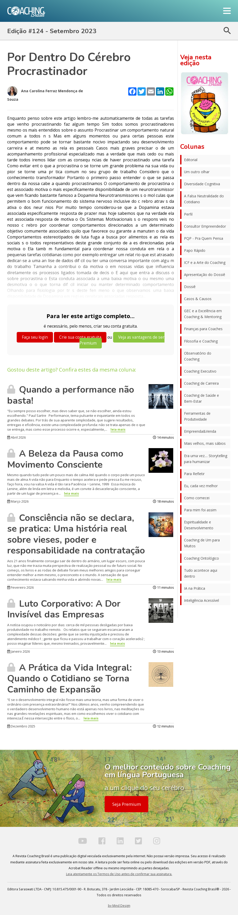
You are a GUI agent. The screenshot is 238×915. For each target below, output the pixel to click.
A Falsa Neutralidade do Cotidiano (204, 198)
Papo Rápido (194, 250)
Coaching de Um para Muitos (202, 543)
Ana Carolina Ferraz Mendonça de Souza (45, 94)
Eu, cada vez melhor (201, 485)
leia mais (118, 429)
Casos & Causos (198, 298)
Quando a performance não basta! (70, 395)
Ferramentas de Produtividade (197, 416)
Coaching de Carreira (201, 383)
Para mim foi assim (200, 509)
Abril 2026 (16, 437)
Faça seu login (35, 337)
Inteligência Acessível (201, 600)
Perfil (188, 214)
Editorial (190, 159)
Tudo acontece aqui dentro (200, 573)
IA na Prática (194, 588)
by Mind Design (119, 905)
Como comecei (196, 497)
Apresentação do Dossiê (204, 274)
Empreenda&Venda (200, 431)
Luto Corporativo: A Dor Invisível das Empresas (64, 609)
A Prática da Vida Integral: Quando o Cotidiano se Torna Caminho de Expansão (69, 678)
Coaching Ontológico (201, 558)
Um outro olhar (196, 171)
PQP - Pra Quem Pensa (203, 238)
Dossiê (190, 286)
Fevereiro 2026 (20, 587)
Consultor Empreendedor (205, 226)
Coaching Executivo (200, 371)
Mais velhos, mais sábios (205, 443)
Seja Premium (126, 804)
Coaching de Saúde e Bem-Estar (201, 398)
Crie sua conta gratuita (80, 337)
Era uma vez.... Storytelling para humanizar (205, 458)
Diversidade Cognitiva (202, 183)
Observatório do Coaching (197, 356)
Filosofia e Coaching (201, 341)
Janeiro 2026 (18, 651)
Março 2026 (18, 501)
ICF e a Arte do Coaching (204, 262)
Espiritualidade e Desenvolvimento (198, 525)
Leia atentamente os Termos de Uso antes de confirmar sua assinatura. (119, 874)
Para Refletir (194, 473)
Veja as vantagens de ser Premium (121, 340)
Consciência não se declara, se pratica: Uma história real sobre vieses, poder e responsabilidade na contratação (76, 534)
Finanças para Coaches (203, 328)
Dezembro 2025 (21, 726)
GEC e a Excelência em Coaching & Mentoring (203, 313)
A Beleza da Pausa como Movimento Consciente (65, 459)
